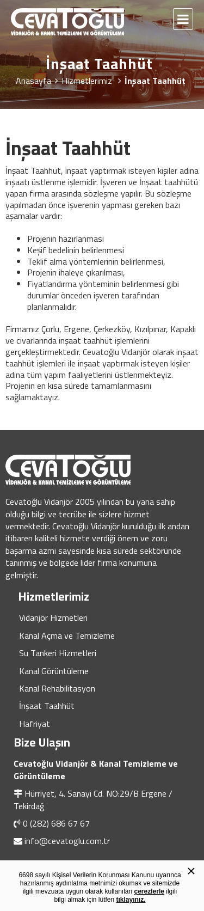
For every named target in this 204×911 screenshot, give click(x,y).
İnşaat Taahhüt (47, 705)
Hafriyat (34, 723)
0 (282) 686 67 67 (56, 823)
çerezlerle (149, 891)
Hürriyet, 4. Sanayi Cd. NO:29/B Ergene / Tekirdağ (93, 799)
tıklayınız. (131, 899)
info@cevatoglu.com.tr (67, 840)
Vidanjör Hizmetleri (53, 617)
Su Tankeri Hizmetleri (57, 652)
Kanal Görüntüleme (54, 670)
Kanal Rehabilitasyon (57, 688)
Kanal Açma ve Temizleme (67, 635)
